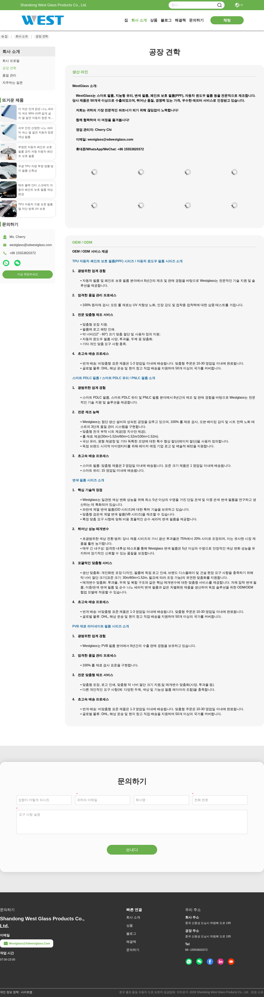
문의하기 (196, 20)
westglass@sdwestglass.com (31, 245)
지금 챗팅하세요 (27, 274)
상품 (153, 20)
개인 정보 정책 (9, 992)
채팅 (227, 20)
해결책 (180, 20)
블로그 (166, 20)
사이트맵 (26, 992)
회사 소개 (139, 20)
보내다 (132, 850)
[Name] (219, 5)
